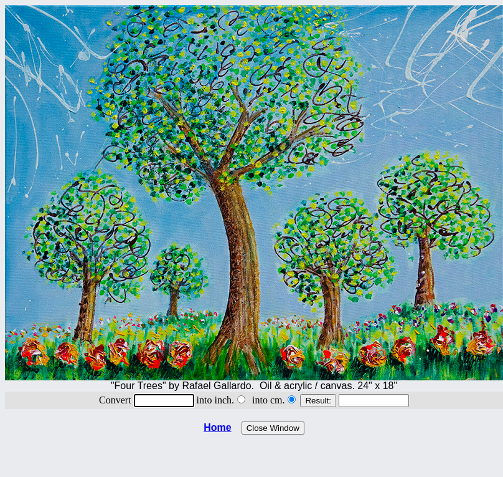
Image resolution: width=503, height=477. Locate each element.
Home (217, 427)
